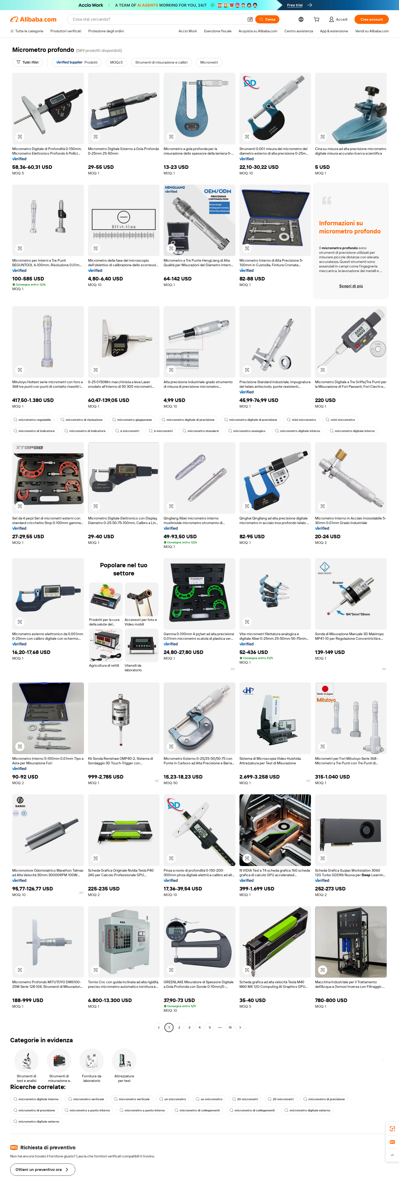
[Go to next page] (240, 1027)
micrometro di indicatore (34, 431)
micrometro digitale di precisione (188, 420)
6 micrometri (127, 431)
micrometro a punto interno (87, 1110)
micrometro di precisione (324, 1099)
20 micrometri (245, 1099)
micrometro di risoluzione (82, 420)
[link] (392, 1128)
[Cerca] (267, 19)
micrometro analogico (246, 431)
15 (230, 1027)
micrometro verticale (86, 1099)
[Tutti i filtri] (27, 62)
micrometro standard (200, 431)
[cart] (317, 20)
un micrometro (172, 1099)
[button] (250, 19)
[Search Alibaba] (158, 19)
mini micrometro (301, 420)
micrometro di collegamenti (197, 1110)
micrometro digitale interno (297, 431)
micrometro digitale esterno (307, 1110)
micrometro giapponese (132, 420)
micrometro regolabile (32, 420)
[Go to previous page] (158, 1027)
